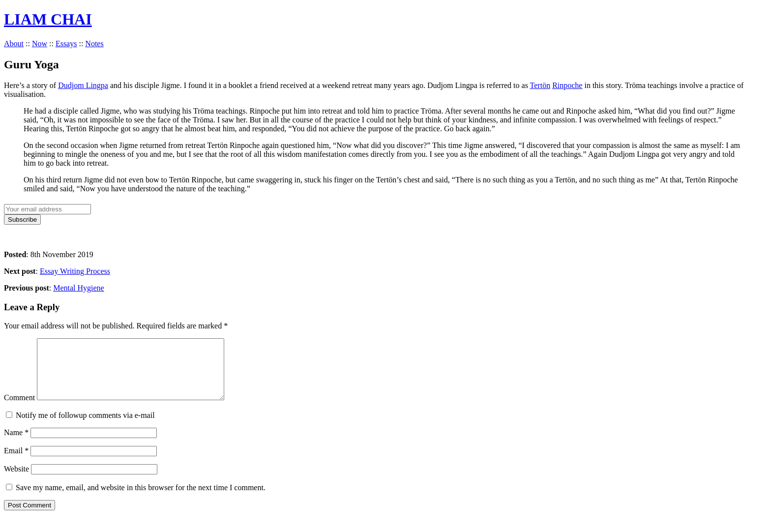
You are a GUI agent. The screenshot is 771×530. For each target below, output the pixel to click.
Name (16, 444)
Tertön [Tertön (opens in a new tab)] (540, 85)
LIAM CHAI (48, 19)
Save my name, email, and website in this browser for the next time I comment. (141, 499)
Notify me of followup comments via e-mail (85, 427)
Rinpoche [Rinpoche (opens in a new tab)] (567, 85)
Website (16, 480)
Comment (19, 409)
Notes (94, 43)
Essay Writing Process (75, 271)
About (14, 43)
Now (39, 43)
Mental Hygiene (78, 288)
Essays (66, 43)
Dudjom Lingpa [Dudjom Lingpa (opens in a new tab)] (83, 85)
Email (16, 462)
